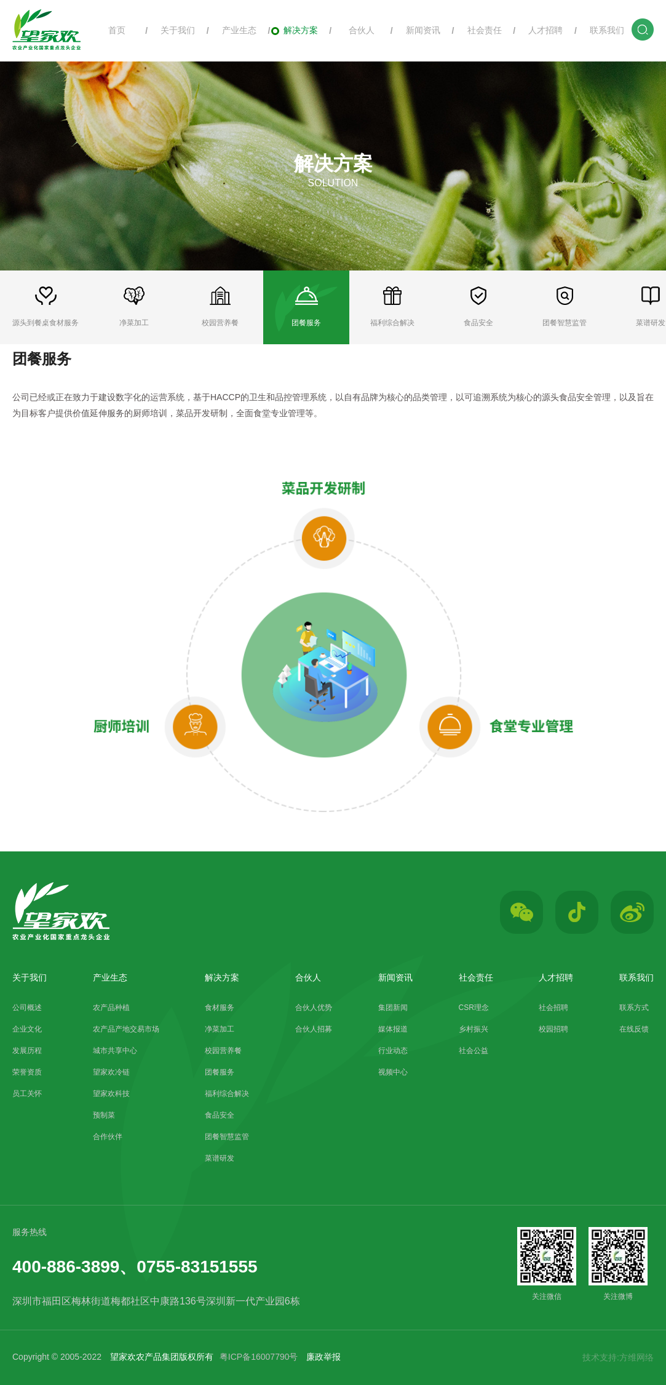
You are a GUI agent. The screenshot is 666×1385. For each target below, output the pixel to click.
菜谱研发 (219, 1158)
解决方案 (294, 30)
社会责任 (478, 30)
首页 (110, 30)
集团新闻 (393, 1007)
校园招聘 (553, 1029)
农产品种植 (111, 1007)
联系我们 (601, 30)
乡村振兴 (473, 1029)
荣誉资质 (27, 1072)
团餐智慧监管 (227, 1136)
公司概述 (27, 1007)
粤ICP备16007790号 (259, 1357)
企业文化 (27, 1029)
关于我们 (172, 30)
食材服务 (219, 1007)
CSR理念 (474, 1007)
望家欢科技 (111, 1093)
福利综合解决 (227, 1093)
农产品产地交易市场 (126, 1029)
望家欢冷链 (111, 1072)
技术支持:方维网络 (618, 1357)
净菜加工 (219, 1029)
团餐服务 (219, 1072)
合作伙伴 (107, 1136)
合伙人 (356, 30)
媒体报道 (393, 1029)
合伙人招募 (313, 1029)
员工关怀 (27, 1093)
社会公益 (473, 1050)
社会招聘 (553, 1007)
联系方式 (634, 1007)
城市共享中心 (115, 1050)
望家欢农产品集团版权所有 (161, 1357)
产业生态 (233, 30)
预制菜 (104, 1115)
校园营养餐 (223, 1050)
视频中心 (393, 1072)
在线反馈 (634, 1029)
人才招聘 (540, 30)
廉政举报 (323, 1357)
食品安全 (219, 1115)
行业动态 (393, 1050)
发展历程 (27, 1050)
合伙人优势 (313, 1007)
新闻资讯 (417, 30)
